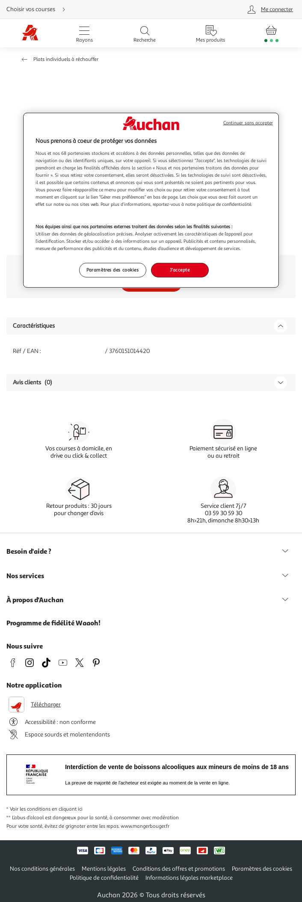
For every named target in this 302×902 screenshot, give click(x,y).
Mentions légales (104, 868)
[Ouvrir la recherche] (144, 33)
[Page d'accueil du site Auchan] (30, 33)
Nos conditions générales (42, 868)
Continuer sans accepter (248, 123)
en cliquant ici (67, 809)
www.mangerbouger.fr (145, 826)
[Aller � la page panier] (271, 33)
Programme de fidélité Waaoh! (53, 622)
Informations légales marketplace (189, 877)
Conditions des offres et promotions (179, 868)
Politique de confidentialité (104, 877)
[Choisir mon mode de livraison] (98, 9)
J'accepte (179, 270)
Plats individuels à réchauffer (65, 59)
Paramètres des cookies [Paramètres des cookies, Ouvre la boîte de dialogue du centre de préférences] (112, 270)
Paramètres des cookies (262, 868)
